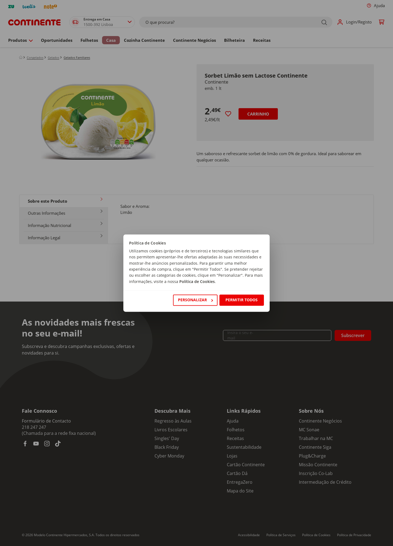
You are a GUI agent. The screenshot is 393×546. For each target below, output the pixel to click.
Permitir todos (241, 300)
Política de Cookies (197, 281)
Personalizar (195, 300)
